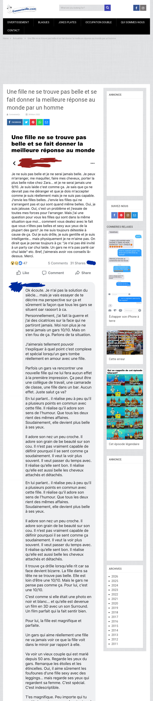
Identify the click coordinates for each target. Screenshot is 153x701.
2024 (114, 585)
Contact (13, 30)
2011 (114, 644)
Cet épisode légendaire (124, 444)
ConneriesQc (14, 114)
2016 (114, 621)
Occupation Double (98, 22)
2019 (114, 608)
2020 (114, 603)
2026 (114, 576)
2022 (114, 594)
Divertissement (18, 22)
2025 (114, 581)
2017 (114, 617)
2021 (114, 599)
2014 (114, 630)
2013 (114, 635)
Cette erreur (117, 359)
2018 (114, 612)
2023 (114, 590)
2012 (114, 639)
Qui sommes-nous (133, 22)
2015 (114, 626)
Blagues (43, 22)
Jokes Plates (67, 22)
